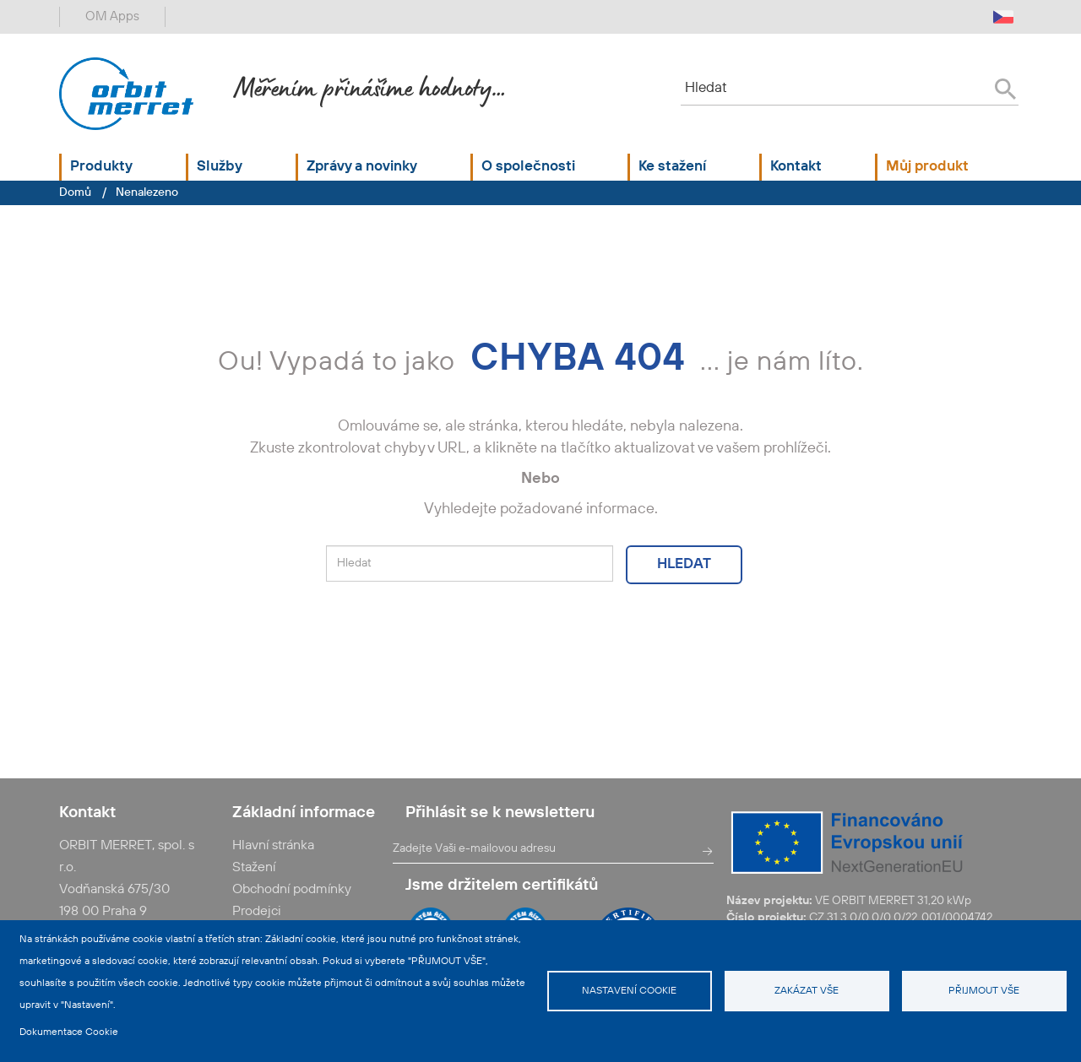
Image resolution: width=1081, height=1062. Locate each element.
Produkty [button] (101, 167)
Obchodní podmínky (291, 890)
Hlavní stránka (273, 846)
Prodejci (256, 911)
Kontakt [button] (796, 167)
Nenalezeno (147, 192)
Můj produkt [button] (927, 167)
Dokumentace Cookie (68, 1032)
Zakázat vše (806, 991)
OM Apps (112, 16)
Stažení (253, 868)
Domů (75, 192)
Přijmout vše (983, 991)
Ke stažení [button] (672, 167)
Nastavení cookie (629, 991)
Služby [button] (219, 167)
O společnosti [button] (528, 167)
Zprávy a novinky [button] (362, 167)
